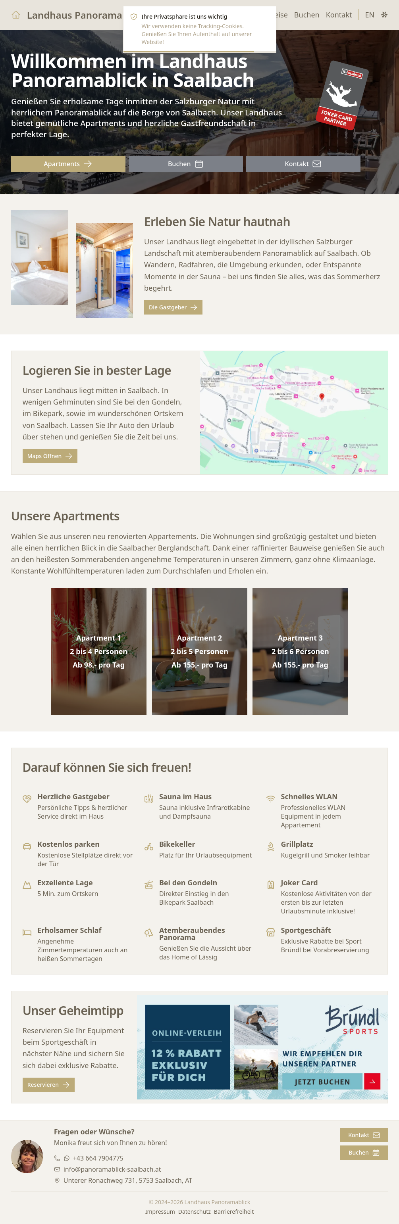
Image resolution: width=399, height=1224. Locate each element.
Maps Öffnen (50, 456)
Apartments (68, 164)
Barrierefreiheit (234, 1211)
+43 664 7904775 (98, 1158)
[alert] (199, 29)
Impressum (160, 1211)
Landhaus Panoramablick (85, 14)
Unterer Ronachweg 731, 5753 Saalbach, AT (127, 1180)
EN (370, 14)
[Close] (266, 17)
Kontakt (339, 14)
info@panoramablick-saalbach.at (112, 1169)
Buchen (307, 14)
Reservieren (48, 1085)
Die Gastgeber (173, 308)
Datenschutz (194, 1211)
